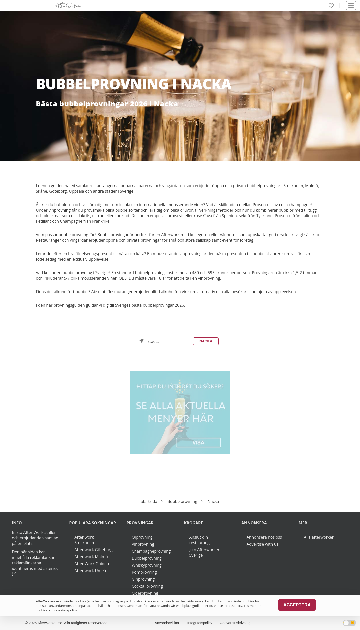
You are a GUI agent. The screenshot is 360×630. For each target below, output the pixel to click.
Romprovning (144, 572)
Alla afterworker (319, 537)
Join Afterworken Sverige (204, 552)
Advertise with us (262, 544)
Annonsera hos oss (264, 537)
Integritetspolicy (200, 623)
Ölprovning (142, 537)
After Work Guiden (91, 563)
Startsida (149, 501)
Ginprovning (143, 579)
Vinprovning (143, 544)
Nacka (206, 341)
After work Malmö (91, 556)
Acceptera (297, 604)
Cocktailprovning (147, 586)
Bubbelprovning (183, 501)
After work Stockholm (84, 539)
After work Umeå (90, 570)
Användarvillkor (167, 623)
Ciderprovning (145, 593)
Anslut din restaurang (199, 539)
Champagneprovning (151, 551)
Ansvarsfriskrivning (235, 623)
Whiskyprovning (147, 565)
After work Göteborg (93, 549)
